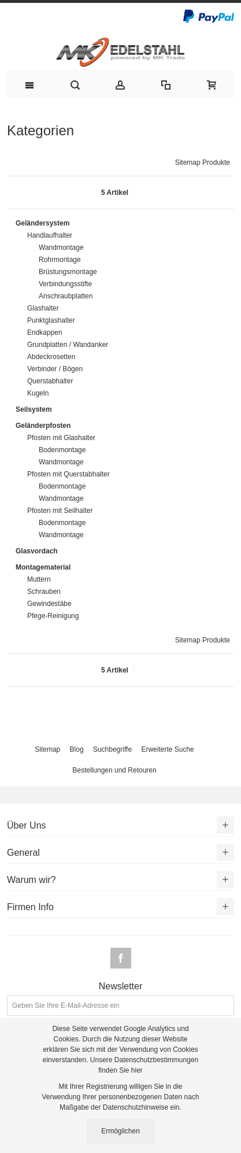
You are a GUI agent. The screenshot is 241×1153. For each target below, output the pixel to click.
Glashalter (43, 308)
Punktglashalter (51, 320)
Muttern (39, 579)
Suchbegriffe (112, 749)
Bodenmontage (62, 450)
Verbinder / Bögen (55, 369)
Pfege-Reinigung (53, 616)
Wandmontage (61, 247)
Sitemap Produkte (202, 162)
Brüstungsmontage (68, 272)
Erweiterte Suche (167, 749)
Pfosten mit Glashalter (61, 438)
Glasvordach (37, 551)
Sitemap (47, 749)
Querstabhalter (50, 381)
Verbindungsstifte (65, 284)
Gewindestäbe (49, 604)
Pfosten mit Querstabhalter (68, 474)
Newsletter (121, 986)
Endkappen (44, 332)
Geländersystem (42, 223)
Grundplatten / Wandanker (67, 345)
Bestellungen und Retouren (114, 770)
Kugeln (38, 393)
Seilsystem (34, 409)
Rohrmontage (60, 260)
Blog (77, 749)
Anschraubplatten (65, 296)
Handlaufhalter (49, 235)
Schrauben (44, 591)
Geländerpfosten (43, 426)
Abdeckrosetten (51, 357)
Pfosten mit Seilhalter (59, 511)
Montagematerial (43, 567)
